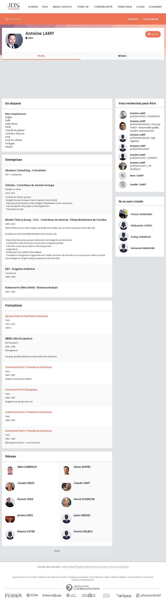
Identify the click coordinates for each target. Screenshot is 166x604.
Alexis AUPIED (82, 467)
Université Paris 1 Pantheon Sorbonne (28, 367)
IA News (33, 6)
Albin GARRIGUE (27, 467)
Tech (45, 6)
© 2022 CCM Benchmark (83, 580)
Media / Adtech (62, 6)
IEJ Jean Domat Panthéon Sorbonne (26, 316)
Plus (56, 550)
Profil (41, 55)
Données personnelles (78, 577)
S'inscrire (133, 19)
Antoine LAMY (137, 113)
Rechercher (15, 19)
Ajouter (154, 34)
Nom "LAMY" (137, 175)
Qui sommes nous (20, 577)
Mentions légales (119, 577)
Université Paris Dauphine (21, 389)
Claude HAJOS (25, 483)
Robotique (125, 6)
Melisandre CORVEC (141, 225)
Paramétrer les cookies (100, 577)
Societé (64, 577)
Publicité (42, 577)
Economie (155, 6)
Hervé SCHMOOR (84, 499)
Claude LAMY (82, 483)
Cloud (140, 6)
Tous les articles (134, 577)
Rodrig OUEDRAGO (141, 236)
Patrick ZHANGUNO (141, 214)
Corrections (148, 577)
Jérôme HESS (25, 515)
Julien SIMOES (82, 515)
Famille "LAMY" (138, 184)
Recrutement (53, 577)
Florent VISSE (25, 499)
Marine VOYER (26, 531)
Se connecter (150, 19)
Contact (33, 577)
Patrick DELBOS (83, 531)
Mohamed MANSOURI (142, 248)
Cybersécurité (103, 6)
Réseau (122, 55)
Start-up (83, 6)
